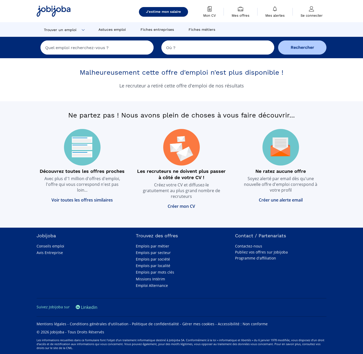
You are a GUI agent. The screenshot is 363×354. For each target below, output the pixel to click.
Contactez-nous (248, 246)
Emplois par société (153, 259)
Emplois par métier (152, 246)
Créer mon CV (181, 206)
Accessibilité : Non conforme (243, 323)
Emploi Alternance (152, 285)
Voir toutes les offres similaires (82, 200)
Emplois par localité (153, 265)
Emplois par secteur (153, 252)
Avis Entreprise (50, 252)
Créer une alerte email (281, 200)
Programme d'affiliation (255, 258)
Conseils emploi (50, 246)
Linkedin (86, 307)
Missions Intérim (150, 278)
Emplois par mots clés (155, 272)
